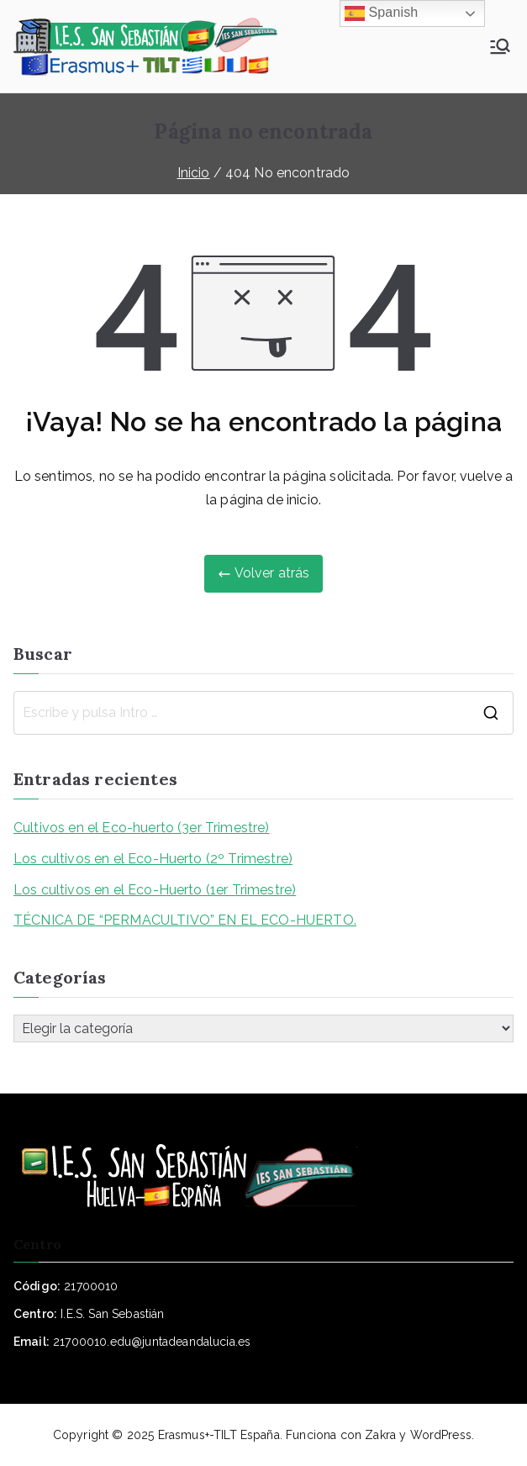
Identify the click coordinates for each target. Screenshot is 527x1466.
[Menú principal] (500, 46)
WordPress (441, 1435)
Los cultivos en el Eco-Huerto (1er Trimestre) (154, 890)
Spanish (382, 13)
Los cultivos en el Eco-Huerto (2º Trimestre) (152, 859)
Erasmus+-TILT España (219, 1435)
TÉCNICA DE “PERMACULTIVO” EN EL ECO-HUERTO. (184, 920)
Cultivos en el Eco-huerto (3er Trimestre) (141, 828)
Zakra (380, 1435)
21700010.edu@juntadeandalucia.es (151, 1341)
